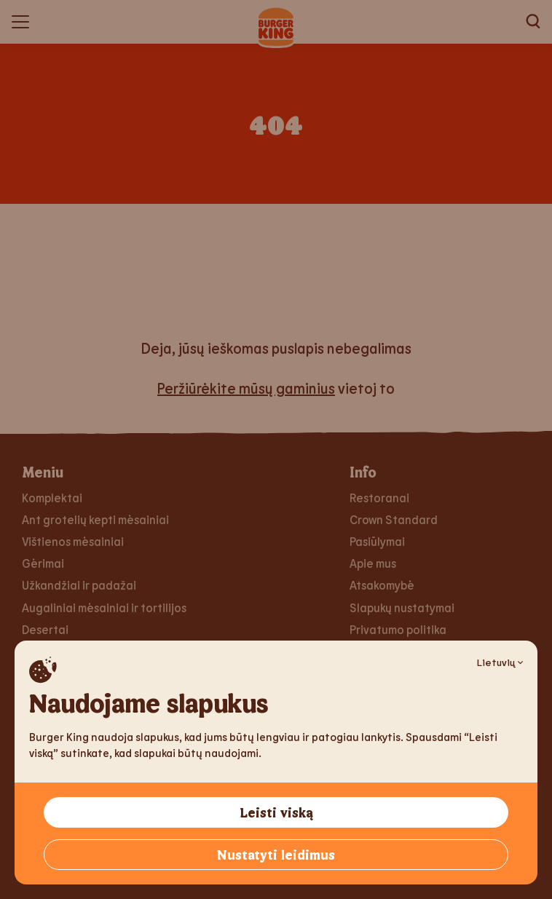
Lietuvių (500, 662)
